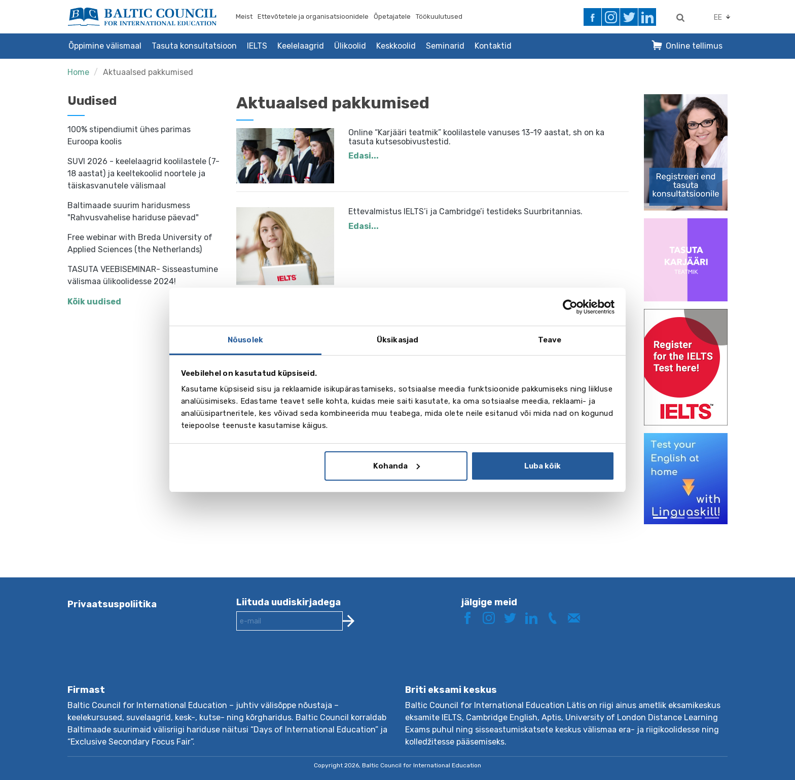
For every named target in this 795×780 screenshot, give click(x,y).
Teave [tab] (550, 339)
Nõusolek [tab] (245, 339)
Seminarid (445, 46)
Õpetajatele (392, 16)
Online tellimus (694, 46)
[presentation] (313, 665)
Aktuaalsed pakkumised (148, 72)
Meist (244, 16)
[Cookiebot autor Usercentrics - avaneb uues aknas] (570, 307)
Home (78, 72)
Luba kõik (542, 466)
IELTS (257, 46)
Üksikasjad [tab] (397, 339)
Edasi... (363, 156)
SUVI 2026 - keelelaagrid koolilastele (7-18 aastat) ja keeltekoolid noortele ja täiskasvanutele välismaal (143, 173)
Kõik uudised (94, 301)
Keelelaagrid (300, 46)
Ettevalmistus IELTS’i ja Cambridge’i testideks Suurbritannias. (465, 211)
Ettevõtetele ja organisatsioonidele (313, 16)
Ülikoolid (350, 46)
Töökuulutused (439, 16)
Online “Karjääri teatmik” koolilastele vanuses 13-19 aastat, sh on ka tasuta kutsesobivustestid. (476, 137)
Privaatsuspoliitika (112, 604)
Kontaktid (493, 46)
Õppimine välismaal (104, 46)
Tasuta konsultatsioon (194, 46)
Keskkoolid (396, 46)
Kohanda (396, 466)
